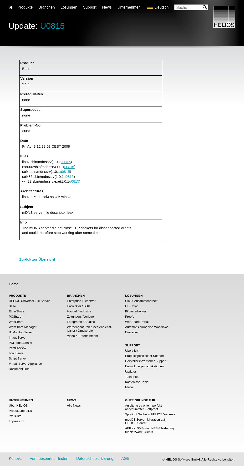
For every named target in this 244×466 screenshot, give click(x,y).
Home (13, 284)
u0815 (66, 162)
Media (129, 387)
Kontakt (15, 458)
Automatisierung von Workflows (146, 327)
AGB (125, 458)
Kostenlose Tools (136, 382)
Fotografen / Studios (81, 322)
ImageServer (17, 337)
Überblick (131, 350)
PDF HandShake (20, 343)
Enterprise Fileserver (81, 301)
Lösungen (69, 7)
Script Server (18, 358)
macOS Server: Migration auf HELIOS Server (145, 421)
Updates (131, 371)
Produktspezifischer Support (144, 356)
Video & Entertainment (82, 336)
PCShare (15, 316)
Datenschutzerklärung (94, 458)
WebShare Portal (137, 322)
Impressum (16, 421)
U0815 (52, 25)
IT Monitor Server (21, 332)
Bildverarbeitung (136, 311)
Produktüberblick (20, 411)
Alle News (74, 405)
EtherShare (17, 311)
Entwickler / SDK (78, 306)
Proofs (129, 316)
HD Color (131, 306)
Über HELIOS (18, 405)
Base (12, 306)
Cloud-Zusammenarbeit (141, 301)
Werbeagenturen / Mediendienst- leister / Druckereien (89, 328)
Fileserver (132, 332)
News (107, 7)
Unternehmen (129, 7)
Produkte (25, 7)
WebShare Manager (22, 327)
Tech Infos (132, 377)
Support (90, 7)
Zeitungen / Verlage (80, 316)
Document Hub (19, 369)
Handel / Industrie (79, 311)
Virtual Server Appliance (25, 363)
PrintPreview (17, 348)
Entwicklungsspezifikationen (144, 366)
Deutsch (162, 7)
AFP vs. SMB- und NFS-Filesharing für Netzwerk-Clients (149, 430)
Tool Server (17, 353)
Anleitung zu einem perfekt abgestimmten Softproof (143, 407)
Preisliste (15, 416)
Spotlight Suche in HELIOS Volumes (150, 414)
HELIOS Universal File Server (29, 301)
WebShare (16, 322)
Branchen (46, 7)
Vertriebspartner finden (49, 458)
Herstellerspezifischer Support (145, 361)
